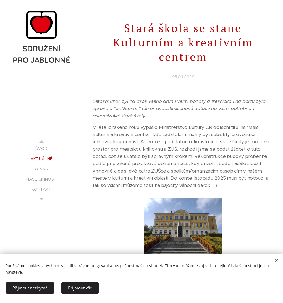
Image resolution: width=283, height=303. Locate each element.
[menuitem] (41, 148)
